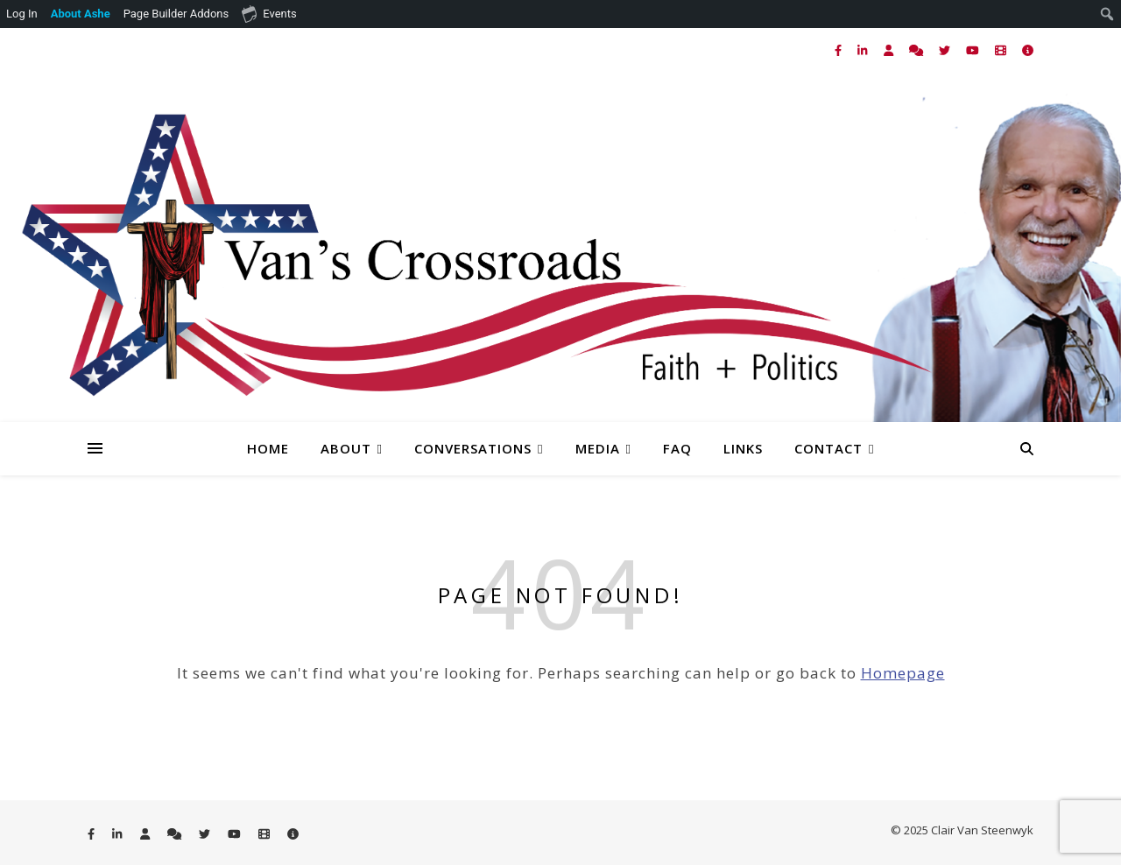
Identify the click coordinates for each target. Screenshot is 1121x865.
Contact (828, 448)
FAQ (677, 448)
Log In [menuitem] (22, 13)
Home (268, 448)
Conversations (473, 448)
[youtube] (974, 50)
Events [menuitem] (269, 13)
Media (597, 448)
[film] (1002, 50)
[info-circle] (1027, 50)
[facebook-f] (839, 50)
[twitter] (946, 50)
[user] (890, 50)
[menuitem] (81, 14)
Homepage (903, 673)
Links (743, 448)
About (346, 448)
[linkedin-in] (863, 50)
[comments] (917, 50)
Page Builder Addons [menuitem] (176, 13)
